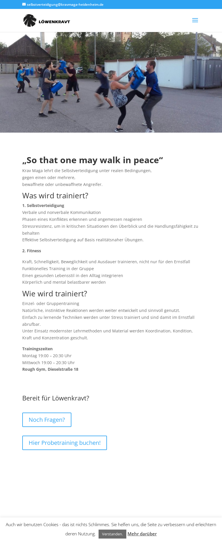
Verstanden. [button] (112, 534)
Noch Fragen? (47, 420)
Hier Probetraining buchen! (65, 443)
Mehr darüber (142, 534)
